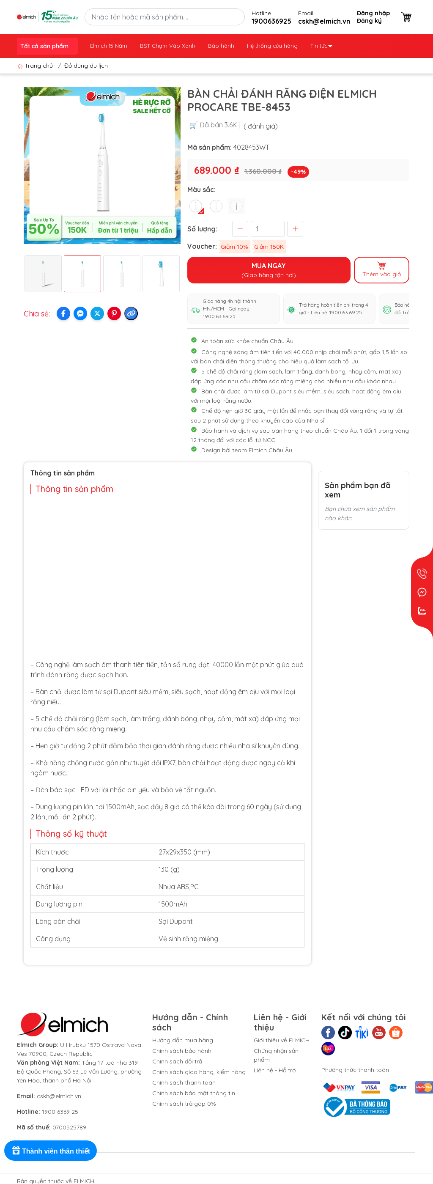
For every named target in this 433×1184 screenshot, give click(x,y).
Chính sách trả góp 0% (184, 1103)
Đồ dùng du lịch (86, 65)
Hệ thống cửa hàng (272, 45)
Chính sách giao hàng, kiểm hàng (199, 1072)
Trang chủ (36, 65)
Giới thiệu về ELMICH (282, 1040)
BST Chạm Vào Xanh (167, 45)
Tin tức (321, 45)
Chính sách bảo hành (181, 1051)
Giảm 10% (234, 246)
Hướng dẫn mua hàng (182, 1040)
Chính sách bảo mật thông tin (193, 1093)
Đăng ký (369, 21)
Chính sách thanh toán (184, 1082)
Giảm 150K (269, 246)
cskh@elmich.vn (59, 1096)
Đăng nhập (373, 13)
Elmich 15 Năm (108, 45)
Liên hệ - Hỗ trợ (275, 1070)
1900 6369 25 (60, 1111)
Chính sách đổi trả (177, 1061)
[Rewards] (50, 1150)
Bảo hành (221, 45)
